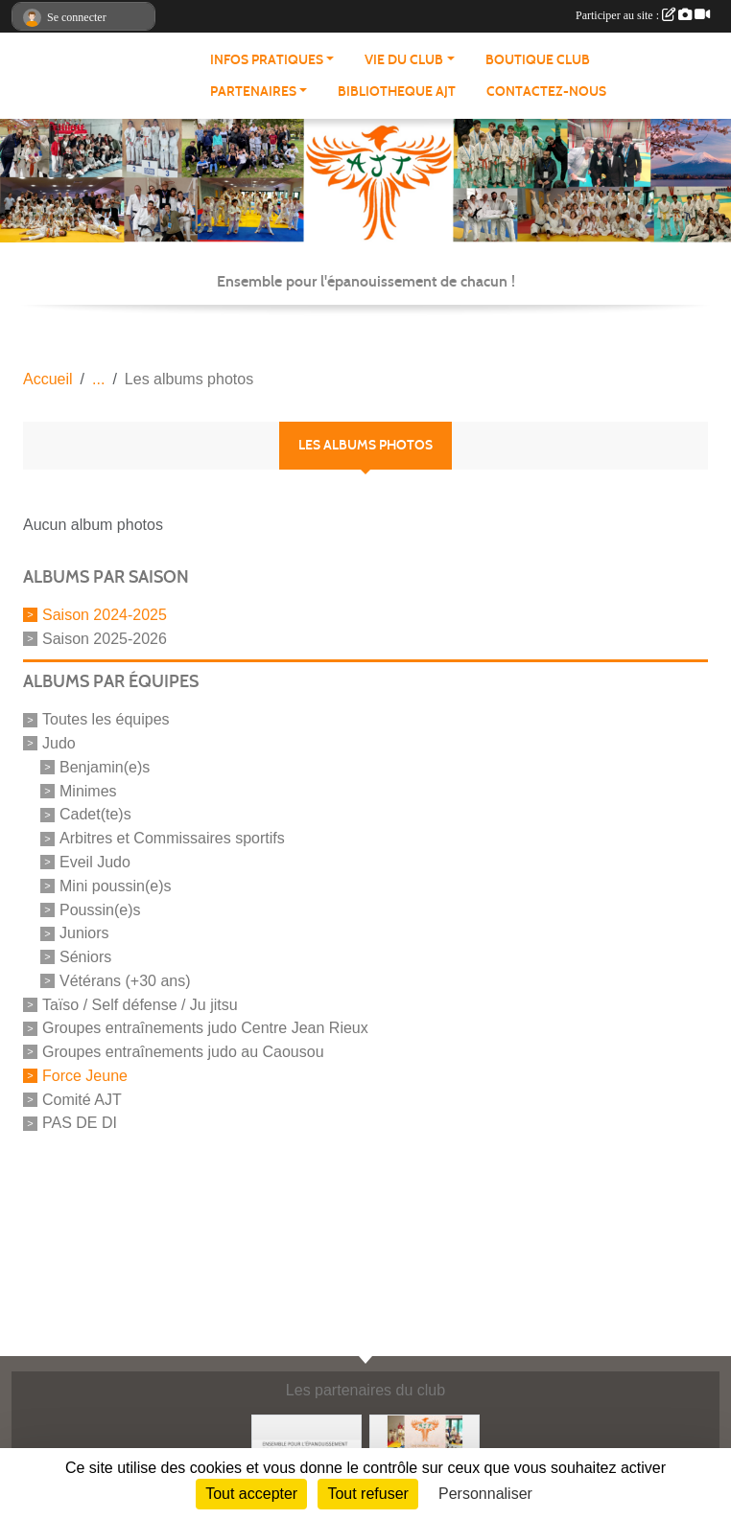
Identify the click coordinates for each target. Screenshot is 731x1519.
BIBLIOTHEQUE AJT (397, 91)
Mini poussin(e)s (115, 886)
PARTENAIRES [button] (253, 91)
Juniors (84, 933)
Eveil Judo (94, 862)
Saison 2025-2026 (104, 638)
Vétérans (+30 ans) (125, 981)
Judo (59, 743)
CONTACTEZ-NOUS (546, 91)
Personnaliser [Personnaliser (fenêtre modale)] (485, 1493)
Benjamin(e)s (104, 767)
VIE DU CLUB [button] (404, 60)
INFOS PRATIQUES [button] (266, 60)
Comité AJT (82, 1099)
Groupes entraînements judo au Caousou (183, 1052)
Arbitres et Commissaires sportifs (172, 838)
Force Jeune (85, 1076)
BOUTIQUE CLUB (537, 60)
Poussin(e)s (99, 909)
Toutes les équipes (106, 719)
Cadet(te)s (95, 814)
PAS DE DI (79, 1123)
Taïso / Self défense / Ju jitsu (140, 1004)
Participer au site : (643, 15)
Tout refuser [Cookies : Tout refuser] (367, 1493)
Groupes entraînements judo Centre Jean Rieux (205, 1028)
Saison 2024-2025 (104, 615)
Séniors (85, 957)
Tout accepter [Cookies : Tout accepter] (251, 1493)
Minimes (88, 790)
